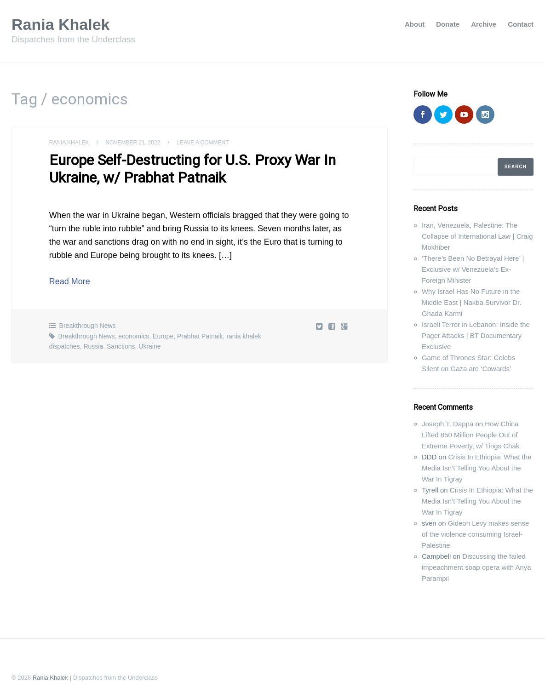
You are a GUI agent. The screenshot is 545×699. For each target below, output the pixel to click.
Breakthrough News (87, 325)
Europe (163, 336)
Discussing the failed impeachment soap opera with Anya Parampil (476, 567)
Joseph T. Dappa (447, 424)
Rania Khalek (60, 24)
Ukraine (149, 346)
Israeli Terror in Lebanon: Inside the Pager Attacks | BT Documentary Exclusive (476, 335)
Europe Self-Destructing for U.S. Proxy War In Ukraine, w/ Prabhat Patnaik (192, 168)
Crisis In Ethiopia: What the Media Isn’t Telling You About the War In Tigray (476, 468)
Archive (483, 24)
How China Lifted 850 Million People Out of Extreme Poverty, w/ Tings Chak (470, 435)
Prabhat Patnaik (200, 336)
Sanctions (121, 346)
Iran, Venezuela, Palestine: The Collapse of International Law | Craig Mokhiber (477, 236)
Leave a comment (203, 142)
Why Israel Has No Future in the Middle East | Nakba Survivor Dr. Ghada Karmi (471, 302)
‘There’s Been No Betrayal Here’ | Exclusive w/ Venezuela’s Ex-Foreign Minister (473, 269)
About (415, 24)
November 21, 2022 (133, 142)
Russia (93, 346)
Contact (521, 24)
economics (133, 336)
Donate (447, 24)
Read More (69, 281)
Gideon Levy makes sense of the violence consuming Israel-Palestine (475, 534)
